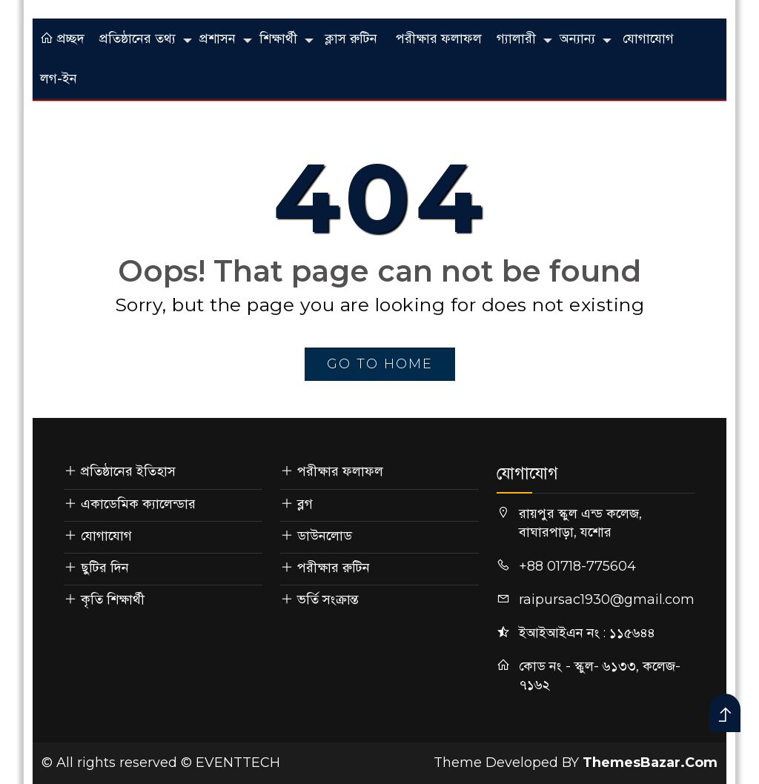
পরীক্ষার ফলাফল (439, 38)
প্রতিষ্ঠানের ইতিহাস (128, 471)
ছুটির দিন (105, 567)
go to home (380, 364)
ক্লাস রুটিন (351, 38)
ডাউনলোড (324, 536)
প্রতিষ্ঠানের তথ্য (137, 38)
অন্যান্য (577, 38)
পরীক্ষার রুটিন (333, 567)
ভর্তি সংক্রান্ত (328, 599)
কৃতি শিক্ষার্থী (113, 599)
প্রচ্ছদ (62, 38)
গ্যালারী (516, 38)
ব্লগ (305, 504)
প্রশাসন (217, 38)
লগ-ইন (58, 78)
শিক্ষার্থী (278, 38)
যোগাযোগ (648, 38)
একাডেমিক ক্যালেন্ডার (138, 504)
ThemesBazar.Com (650, 762)
